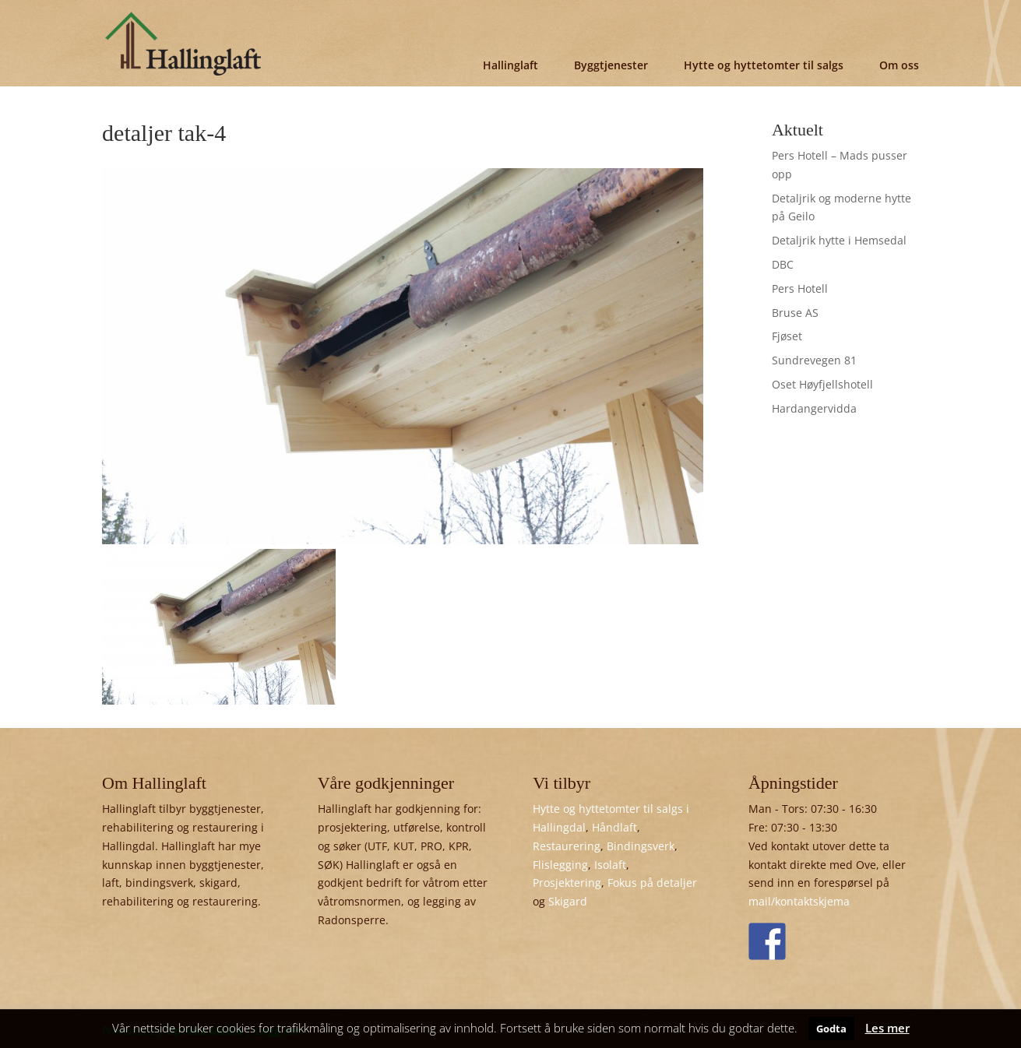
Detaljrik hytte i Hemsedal (839, 240)
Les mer (887, 1028)
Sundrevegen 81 (814, 360)
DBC (783, 264)
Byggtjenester (611, 65)
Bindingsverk (640, 846)
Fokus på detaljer (652, 882)
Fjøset (787, 336)
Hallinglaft (510, 65)
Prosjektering (567, 882)
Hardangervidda (814, 408)
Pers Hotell (800, 288)
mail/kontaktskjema (799, 901)
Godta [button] (831, 1029)
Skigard (567, 901)
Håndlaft (614, 827)
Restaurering (566, 846)
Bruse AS (795, 312)
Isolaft (610, 864)
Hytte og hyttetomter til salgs (763, 65)
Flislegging (560, 864)
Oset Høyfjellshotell (822, 384)
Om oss (899, 65)
